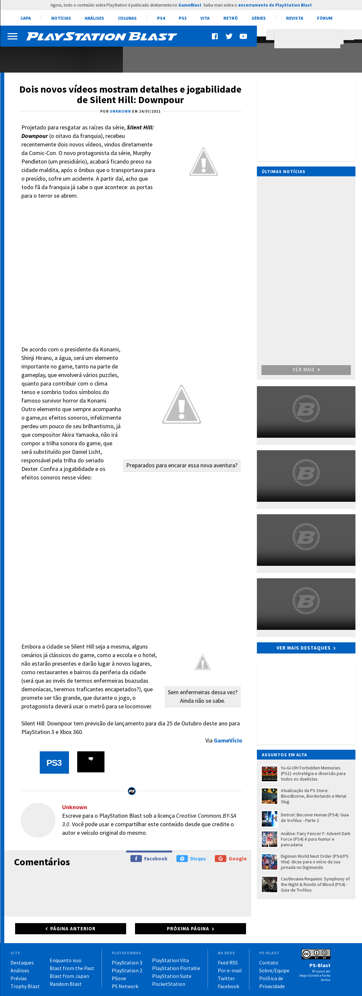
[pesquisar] (309, 39)
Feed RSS (228, 962)
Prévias (19, 978)
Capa (25, 18)
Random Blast (66, 984)
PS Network (125, 986)
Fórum (324, 18)
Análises (94, 18)
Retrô (230, 18)
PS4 (161, 18)
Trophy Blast (25, 986)
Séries (259, 18)
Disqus (191, 858)
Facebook (149, 858)
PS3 (183, 18)
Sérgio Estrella (309, 975)
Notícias (61, 18)
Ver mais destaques (304, 648)
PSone (119, 978)
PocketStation (168, 984)
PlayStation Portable (176, 968)
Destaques (22, 962)
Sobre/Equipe (274, 970)
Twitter (226, 978)
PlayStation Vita (170, 960)
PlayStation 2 (127, 970)
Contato (268, 962)
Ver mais (306, 369)
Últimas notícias (283, 171)
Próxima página (188, 928)
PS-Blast (319, 965)
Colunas (127, 18)
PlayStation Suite (172, 976)
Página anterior (73, 928)
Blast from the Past (72, 968)
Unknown (74, 807)
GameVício (228, 740)
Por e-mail (230, 970)
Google (231, 858)
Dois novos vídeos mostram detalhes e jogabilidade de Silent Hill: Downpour (130, 94)
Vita (205, 18)
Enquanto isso (65, 960)
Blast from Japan (69, 976)
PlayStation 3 (127, 962)
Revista (294, 18)
